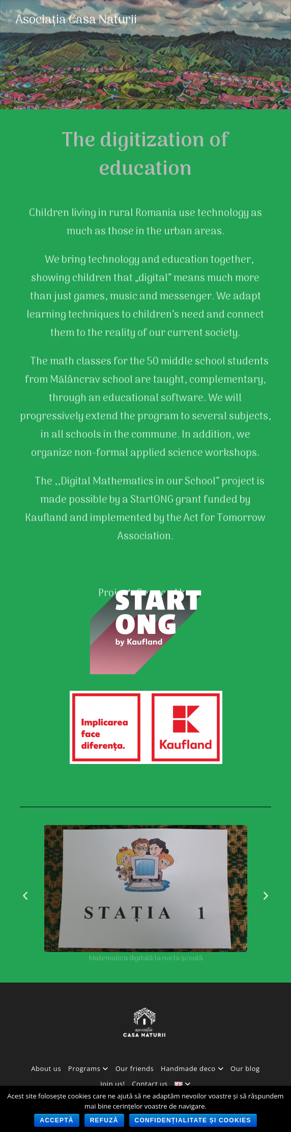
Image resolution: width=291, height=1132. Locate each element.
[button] (25, 895)
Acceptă (56, 1120)
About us (46, 1068)
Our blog (245, 1068)
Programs (88, 1068)
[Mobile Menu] (279, 17)
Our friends (134, 1068)
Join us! (112, 1083)
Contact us (149, 1083)
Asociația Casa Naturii (76, 20)
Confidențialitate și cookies (193, 1120)
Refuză (104, 1120)
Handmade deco (192, 1068)
